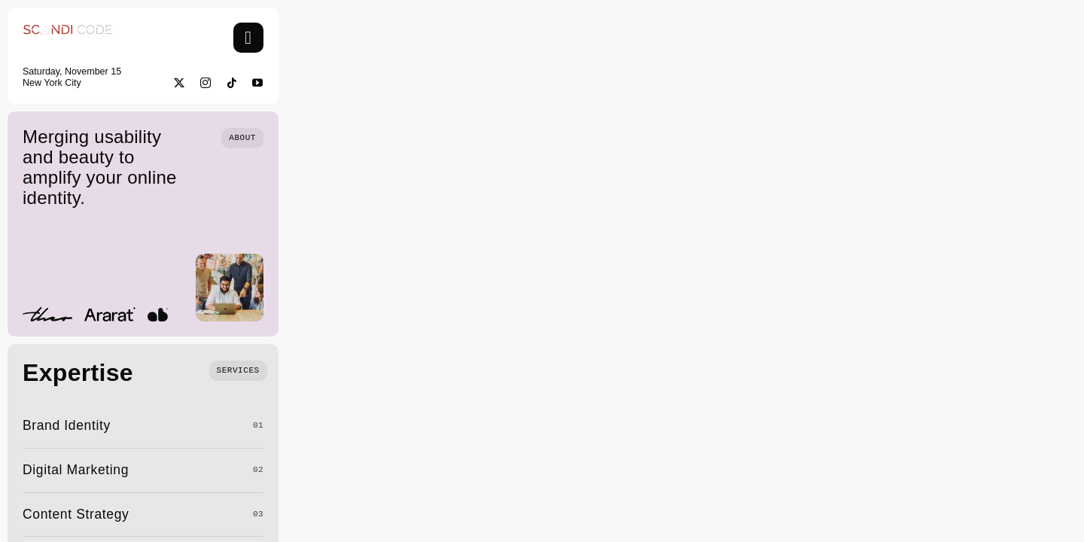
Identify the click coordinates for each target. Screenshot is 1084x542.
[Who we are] (242, 136)
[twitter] (179, 83)
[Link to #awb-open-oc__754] (248, 38)
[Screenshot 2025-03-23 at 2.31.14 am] (68, 29)
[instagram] (206, 83)
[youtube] (257, 83)
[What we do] (238, 369)
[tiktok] (232, 83)
